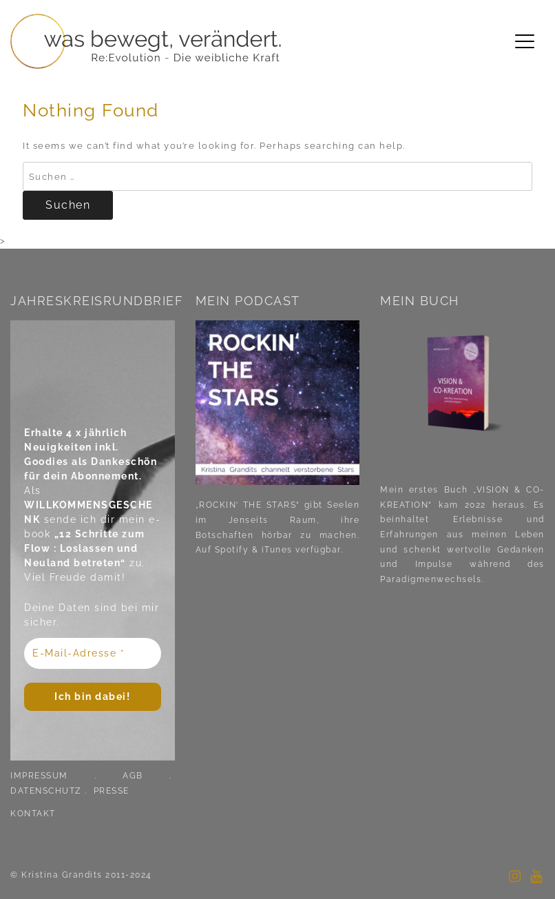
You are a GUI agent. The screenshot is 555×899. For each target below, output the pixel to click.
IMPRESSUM (39, 776)
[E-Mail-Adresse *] (92, 653)
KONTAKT (33, 813)
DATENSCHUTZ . (50, 791)
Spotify (230, 550)
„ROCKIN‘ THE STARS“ (248, 505)
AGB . (149, 776)
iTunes (277, 550)
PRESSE (111, 791)
